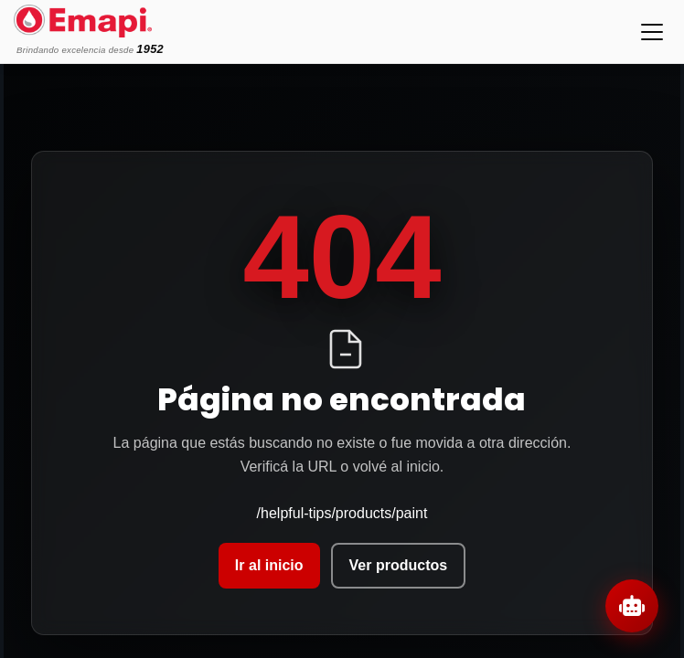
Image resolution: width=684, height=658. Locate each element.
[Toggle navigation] (652, 32)
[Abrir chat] (631, 605)
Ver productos (398, 565)
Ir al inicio (269, 565)
